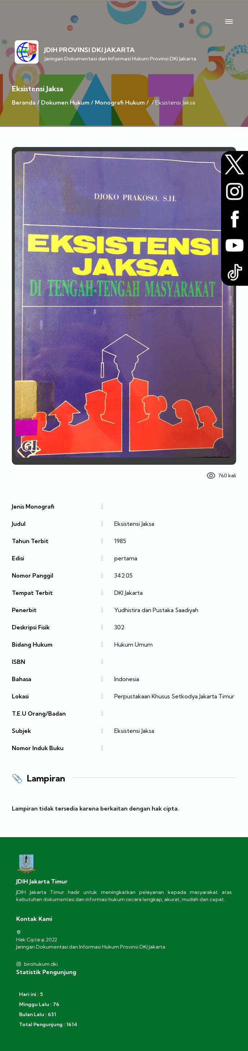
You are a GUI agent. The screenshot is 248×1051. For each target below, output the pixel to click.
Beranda (24, 102)
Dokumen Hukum (65, 102)
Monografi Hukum (120, 102)
